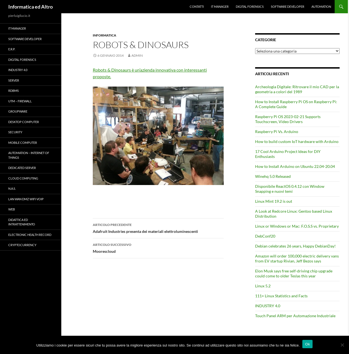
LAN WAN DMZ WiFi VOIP (26, 199)
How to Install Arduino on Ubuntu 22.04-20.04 (295, 166)
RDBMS (13, 90)
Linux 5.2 (263, 285)
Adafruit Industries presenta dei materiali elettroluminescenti (158, 228)
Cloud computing (23, 178)
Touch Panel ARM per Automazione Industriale (295, 315)
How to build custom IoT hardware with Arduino (297, 141)
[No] (342, 345)
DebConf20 (265, 236)
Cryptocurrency (22, 245)
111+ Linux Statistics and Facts (281, 295)
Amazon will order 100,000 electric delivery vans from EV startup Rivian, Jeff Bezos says (297, 258)
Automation (321, 6)
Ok (307, 344)
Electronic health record (29, 234)
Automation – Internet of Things (28, 155)
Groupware (17, 111)
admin (137, 55)
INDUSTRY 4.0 (267, 305)
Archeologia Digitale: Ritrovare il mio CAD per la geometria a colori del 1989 (297, 89)
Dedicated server (22, 168)
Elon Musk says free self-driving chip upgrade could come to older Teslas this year (293, 273)
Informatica (104, 35)
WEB (11, 209)
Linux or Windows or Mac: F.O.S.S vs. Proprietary (297, 226)
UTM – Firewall (20, 101)
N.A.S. (12, 188)
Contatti (197, 6)
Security (15, 132)
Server (13, 80)
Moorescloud (158, 247)
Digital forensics (250, 6)
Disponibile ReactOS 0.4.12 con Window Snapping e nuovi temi (289, 189)
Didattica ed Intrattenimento (21, 222)
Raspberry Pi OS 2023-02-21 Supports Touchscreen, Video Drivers (288, 119)
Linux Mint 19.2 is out (273, 201)
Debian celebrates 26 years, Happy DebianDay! (295, 246)
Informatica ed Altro (30, 7)
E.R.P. (11, 49)
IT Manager (220, 6)
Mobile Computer (22, 142)
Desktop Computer (23, 122)
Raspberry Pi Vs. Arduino (276, 131)
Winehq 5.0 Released (273, 176)
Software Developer (287, 6)
